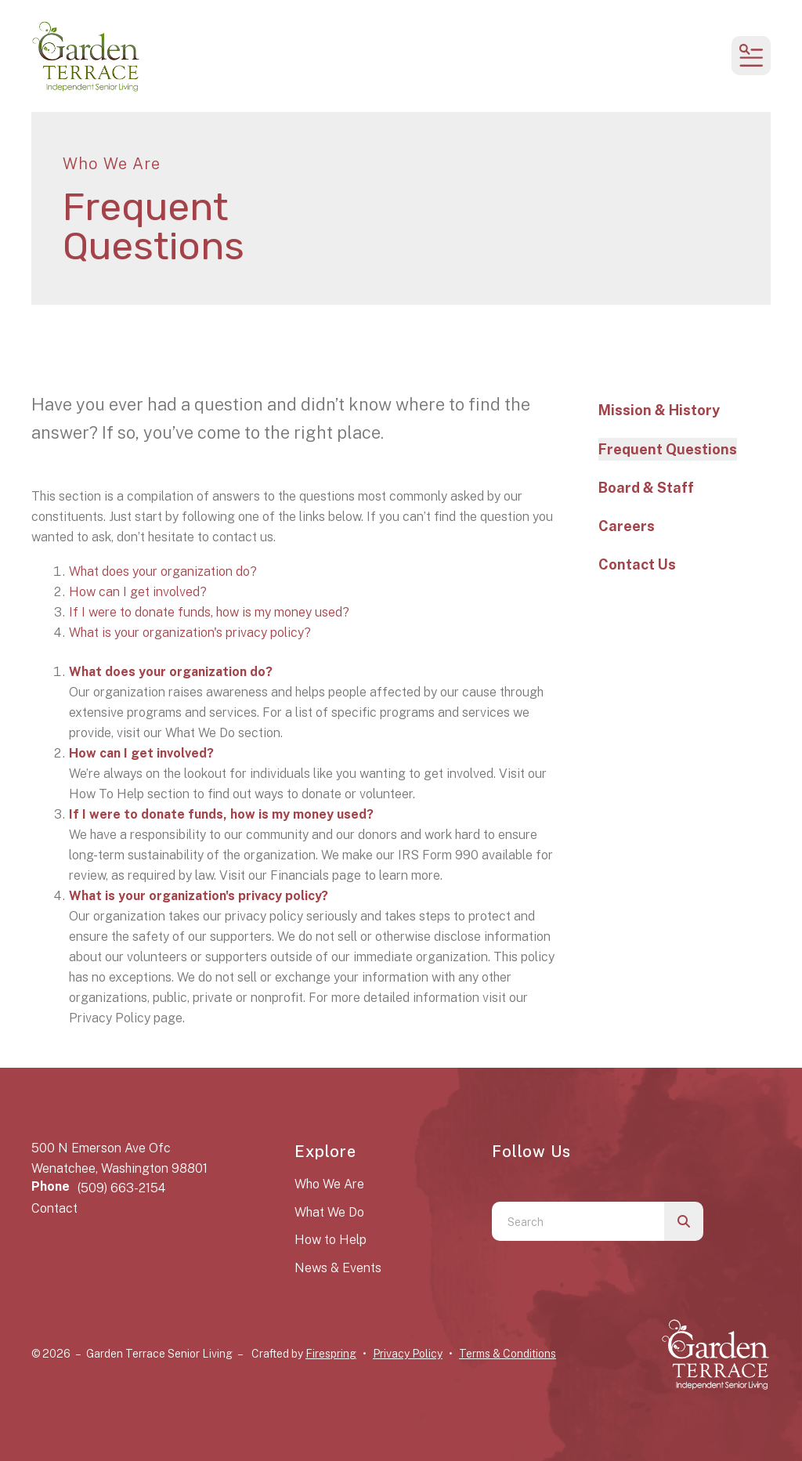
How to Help (330, 1239)
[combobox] (578, 1221)
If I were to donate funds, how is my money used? (209, 612)
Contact (54, 1208)
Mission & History (659, 410)
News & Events (337, 1267)
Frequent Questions (667, 449)
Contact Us (637, 564)
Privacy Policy (408, 1353)
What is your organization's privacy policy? (190, 632)
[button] (751, 55)
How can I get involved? (138, 591)
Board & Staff (646, 487)
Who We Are (329, 1184)
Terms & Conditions (507, 1353)
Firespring (330, 1353)
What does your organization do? (163, 571)
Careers (626, 526)
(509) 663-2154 (121, 1188)
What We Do (329, 1212)
